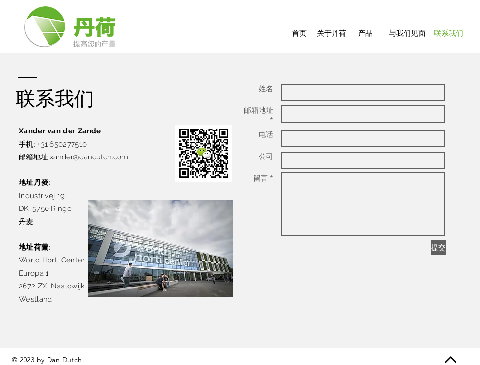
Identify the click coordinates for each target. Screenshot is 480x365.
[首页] (299, 33)
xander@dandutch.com (89, 157)
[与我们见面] (407, 33)
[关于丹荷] (331, 33)
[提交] (438, 247)
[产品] (365, 33)
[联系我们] (448, 33)
